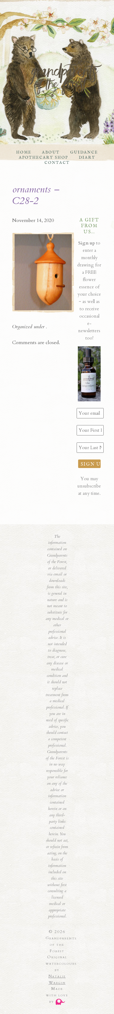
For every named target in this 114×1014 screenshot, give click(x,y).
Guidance (84, 152)
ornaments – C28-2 (35, 195)
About (51, 152)
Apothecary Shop (43, 157)
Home (23, 152)
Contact (57, 162)
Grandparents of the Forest (51, 76)
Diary (87, 157)
